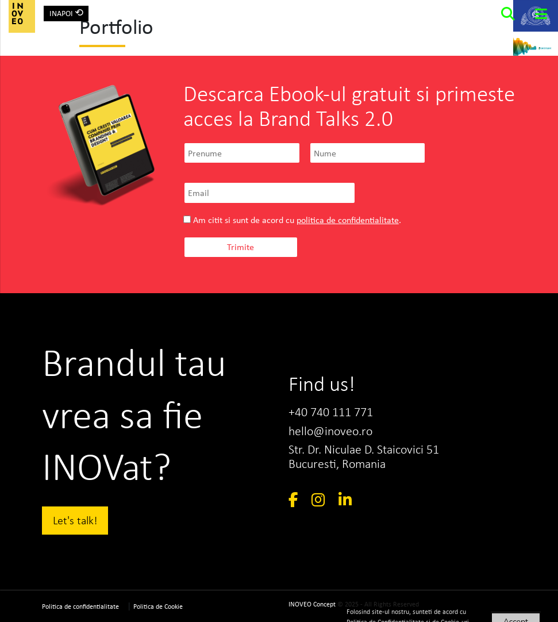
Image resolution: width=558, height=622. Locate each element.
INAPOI (66, 13)
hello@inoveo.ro (330, 431)
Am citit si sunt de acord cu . (292, 220)
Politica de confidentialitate (80, 606)
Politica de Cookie (158, 606)
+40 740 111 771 (330, 412)
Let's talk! (75, 520)
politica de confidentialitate (348, 220)
